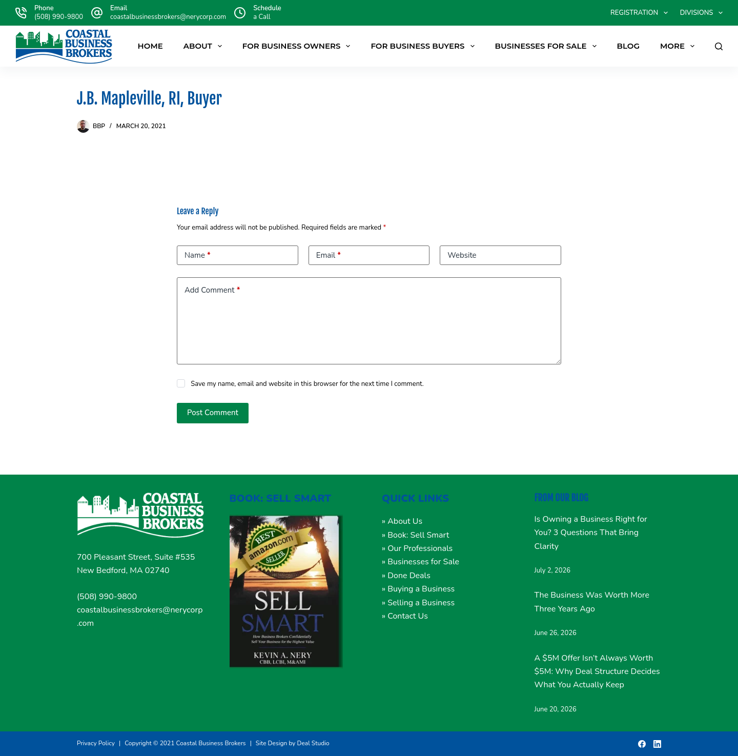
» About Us (402, 521)
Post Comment (212, 412)
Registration (641, 13)
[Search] (719, 46)
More (679, 46)
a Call (261, 17)
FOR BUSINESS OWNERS (298, 46)
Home (150, 46)
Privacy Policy (96, 743)
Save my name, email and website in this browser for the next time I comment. (307, 384)
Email (328, 255)
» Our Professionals (417, 548)
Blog (628, 46)
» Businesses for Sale (420, 561)
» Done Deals (406, 575)
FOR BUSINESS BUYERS (424, 46)
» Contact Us (405, 616)
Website (461, 255)
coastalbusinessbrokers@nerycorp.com (168, 17)
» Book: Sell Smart (415, 535)
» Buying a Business (418, 589)
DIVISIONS (701, 13)
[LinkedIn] (657, 744)
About (204, 46)
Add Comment (212, 290)
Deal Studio (313, 743)
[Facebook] (642, 744)
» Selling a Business (418, 602)
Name (197, 255)
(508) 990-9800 (58, 17)
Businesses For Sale (548, 46)
